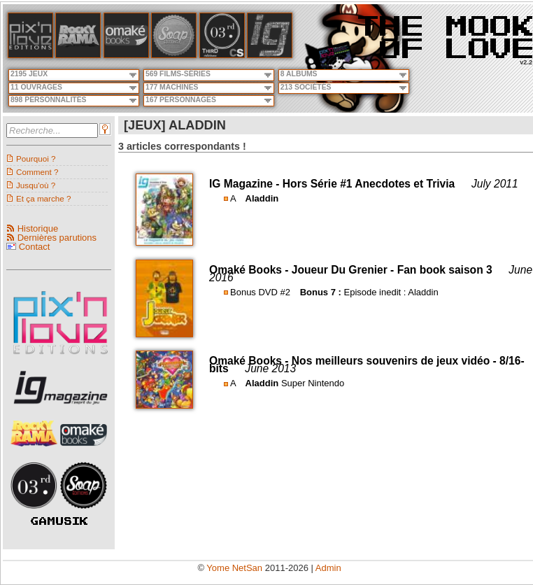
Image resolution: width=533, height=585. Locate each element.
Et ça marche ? (43, 198)
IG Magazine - (246, 184)
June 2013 (270, 368)
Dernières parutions (57, 237)
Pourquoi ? (36, 158)
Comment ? (37, 171)
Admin (328, 568)
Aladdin (262, 198)
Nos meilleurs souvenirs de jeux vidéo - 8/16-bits (367, 364)
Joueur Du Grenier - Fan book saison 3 (392, 270)
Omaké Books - (250, 270)
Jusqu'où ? (35, 185)
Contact (34, 246)
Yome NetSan (234, 568)
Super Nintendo (312, 383)
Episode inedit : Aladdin (390, 292)
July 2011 (494, 184)
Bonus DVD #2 (260, 292)
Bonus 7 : (320, 292)
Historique (38, 228)
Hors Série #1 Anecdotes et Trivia (369, 184)
